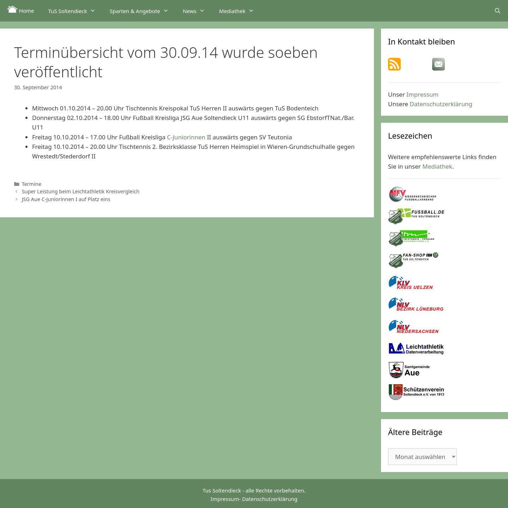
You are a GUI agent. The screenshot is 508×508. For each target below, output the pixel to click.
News (197, 10)
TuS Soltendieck (75, 10)
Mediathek (240, 10)
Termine (31, 184)
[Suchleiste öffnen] (497, 10)
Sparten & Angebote (143, 10)
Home (20, 10)
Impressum (422, 94)
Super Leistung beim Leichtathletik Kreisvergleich (81, 191)
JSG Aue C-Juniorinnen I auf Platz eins (66, 199)
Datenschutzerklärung (441, 104)
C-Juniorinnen (186, 137)
